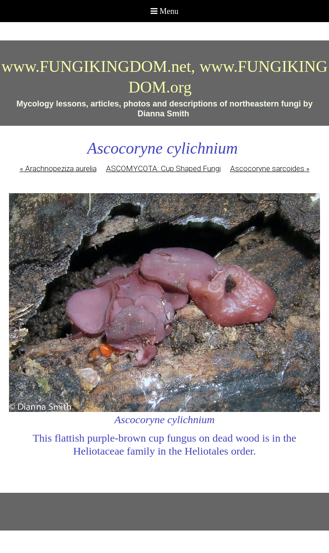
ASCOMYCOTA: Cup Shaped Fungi (163, 168)
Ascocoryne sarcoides (270, 168)
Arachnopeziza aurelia (58, 168)
